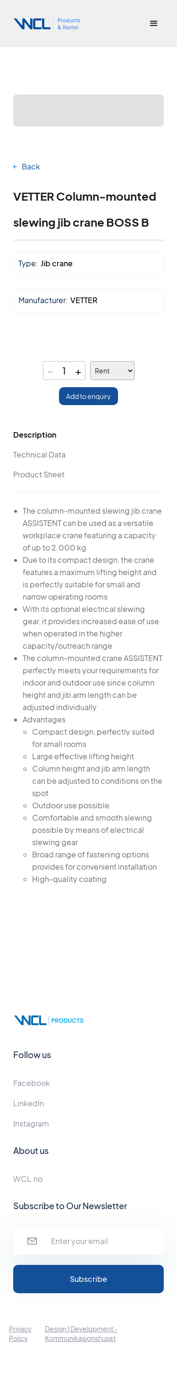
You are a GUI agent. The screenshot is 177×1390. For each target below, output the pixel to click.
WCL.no (27, 1179)
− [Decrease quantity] (50, 370)
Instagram (31, 1123)
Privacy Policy (20, 1333)
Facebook (31, 1083)
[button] (154, 23)
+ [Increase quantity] (78, 370)
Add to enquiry (88, 396)
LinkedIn (28, 1103)
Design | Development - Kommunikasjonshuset (81, 1333)
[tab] (50, 435)
